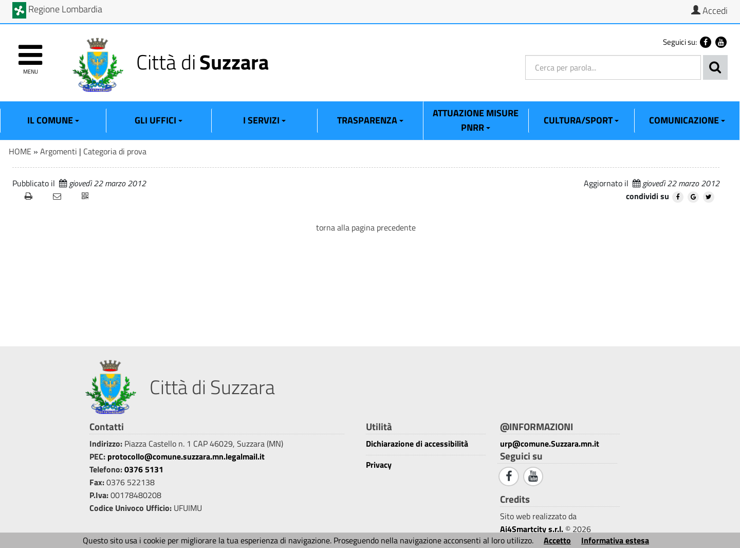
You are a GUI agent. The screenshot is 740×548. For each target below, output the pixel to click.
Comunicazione (687, 120)
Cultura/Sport (581, 120)
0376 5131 (143, 469)
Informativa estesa (615, 540)
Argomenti (58, 151)
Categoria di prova (114, 151)
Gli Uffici (158, 120)
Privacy (379, 465)
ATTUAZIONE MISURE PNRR (476, 120)
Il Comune (53, 120)
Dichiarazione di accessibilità (417, 444)
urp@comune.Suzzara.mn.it (549, 443)
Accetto (557, 540)
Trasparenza (370, 120)
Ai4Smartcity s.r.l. (531, 529)
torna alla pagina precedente (366, 227)
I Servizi (264, 120)
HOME (20, 151)
